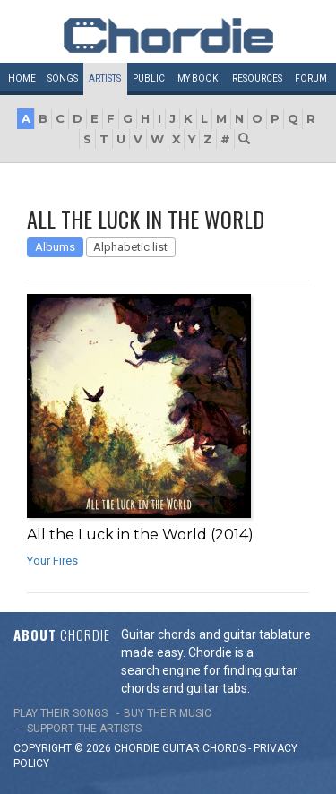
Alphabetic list (130, 247)
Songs (62, 78)
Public (149, 78)
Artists (105, 78)
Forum (311, 78)
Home (22, 78)
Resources (257, 78)
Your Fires (52, 560)
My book (197, 78)
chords (224, 748)
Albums (55, 247)
